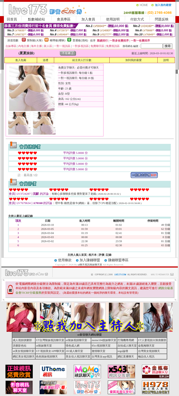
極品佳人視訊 (146, 356)
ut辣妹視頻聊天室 (76, 340)
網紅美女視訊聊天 (24, 356)
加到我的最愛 (133, 60)
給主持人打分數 (81, 60)
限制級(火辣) (35, 40)
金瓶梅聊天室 (146, 345)
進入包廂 (20, 60)
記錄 (108, 254)
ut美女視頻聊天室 (23, 351)
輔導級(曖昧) (57, 40)
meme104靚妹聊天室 (104, 340)
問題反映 (162, 19)
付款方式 (137, 19)
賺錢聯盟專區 (118, 260)
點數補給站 (36, 19)
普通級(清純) (80, 40)
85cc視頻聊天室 (101, 345)
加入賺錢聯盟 (90, 260)
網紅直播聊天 (126, 356)
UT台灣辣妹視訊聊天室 (50, 340)
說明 (166, 60)
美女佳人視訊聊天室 (78, 356)
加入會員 (88, 19)
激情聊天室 (98, 351)
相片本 (92, 254)
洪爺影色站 (19, 345)
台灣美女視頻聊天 (149, 351)
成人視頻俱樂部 (22, 340)
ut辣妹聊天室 (44, 345)
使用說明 (113, 19)
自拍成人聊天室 (127, 345)
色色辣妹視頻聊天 (47, 356)
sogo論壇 (123, 351)
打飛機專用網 (126, 340)
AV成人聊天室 (74, 351)
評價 (101, 254)
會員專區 (64, 19)
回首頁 (12, 19)
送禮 (45, 60)
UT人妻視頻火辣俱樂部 (152, 340)
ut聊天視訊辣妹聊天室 (90, 264)
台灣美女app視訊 (102, 356)
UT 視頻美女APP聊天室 (50, 351)
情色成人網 (72, 345)
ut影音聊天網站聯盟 (89, 334)
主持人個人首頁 (77, 254)
